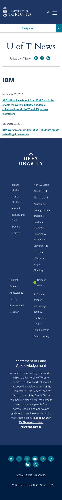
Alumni (16, 208)
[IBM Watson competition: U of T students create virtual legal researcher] (31, 129)
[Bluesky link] (28, 464)
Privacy (13, 298)
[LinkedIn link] (43, 459)
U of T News (31, 46)
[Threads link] (36, 464)
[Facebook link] (42, 58)
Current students (16, 199)
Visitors (16, 232)
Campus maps (41, 329)
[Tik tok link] (51, 459)
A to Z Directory (38, 267)
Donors (16, 226)
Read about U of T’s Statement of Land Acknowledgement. (35, 422)
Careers (14, 286)
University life (41, 245)
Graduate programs (39, 224)
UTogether (39, 258)
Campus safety (41, 336)
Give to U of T (41, 197)
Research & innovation (40, 236)
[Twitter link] (36, 58)
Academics (39, 203)
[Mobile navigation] (54, 12)
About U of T (40, 191)
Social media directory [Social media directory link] (31, 475)
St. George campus (39, 297)
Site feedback (17, 305)
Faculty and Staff (18, 217)
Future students (16, 187)
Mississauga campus (40, 308)
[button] (48, 12)
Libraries (38, 252)
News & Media (41, 184)
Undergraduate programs (42, 212)
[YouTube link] (35, 459)
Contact (14, 279)
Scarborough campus (40, 320)
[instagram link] (48, 58)
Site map (14, 311)
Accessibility (16, 292)
